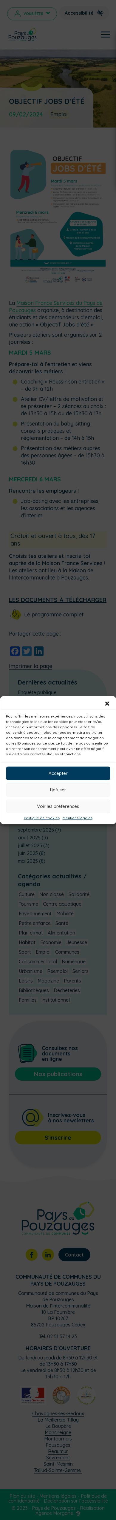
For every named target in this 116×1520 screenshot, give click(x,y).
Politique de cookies (42, 818)
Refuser (58, 790)
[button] (107, 703)
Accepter (58, 773)
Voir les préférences (58, 806)
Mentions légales (77, 818)
